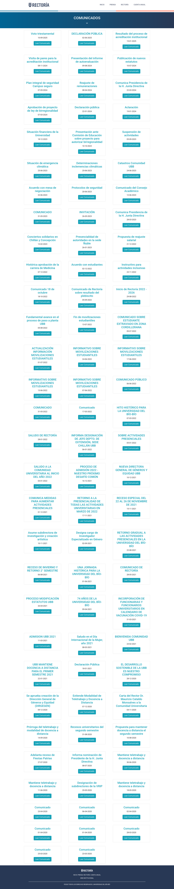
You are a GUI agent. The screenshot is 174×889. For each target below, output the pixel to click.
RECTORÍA (125, 5)
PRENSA (113, 5)
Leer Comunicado (42, 43)
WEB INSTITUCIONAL (87, 878)
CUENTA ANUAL (139, 5)
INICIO (102, 5)
